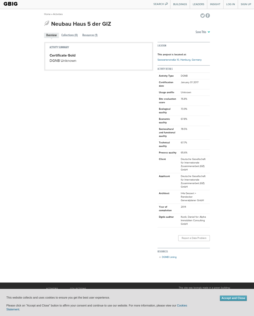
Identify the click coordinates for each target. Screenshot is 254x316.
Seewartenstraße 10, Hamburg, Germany (180, 60)
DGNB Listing (169, 257)
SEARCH (160, 4)
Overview (51, 35)
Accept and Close (233, 298)
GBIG (11, 3)
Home (47, 14)
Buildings (180, 4)
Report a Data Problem (194, 238)
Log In (230, 4)
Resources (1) (90, 35)
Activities (58, 14)
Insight (215, 4)
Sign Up (246, 4)
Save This (203, 32)
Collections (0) (69, 35)
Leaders (198, 4)
